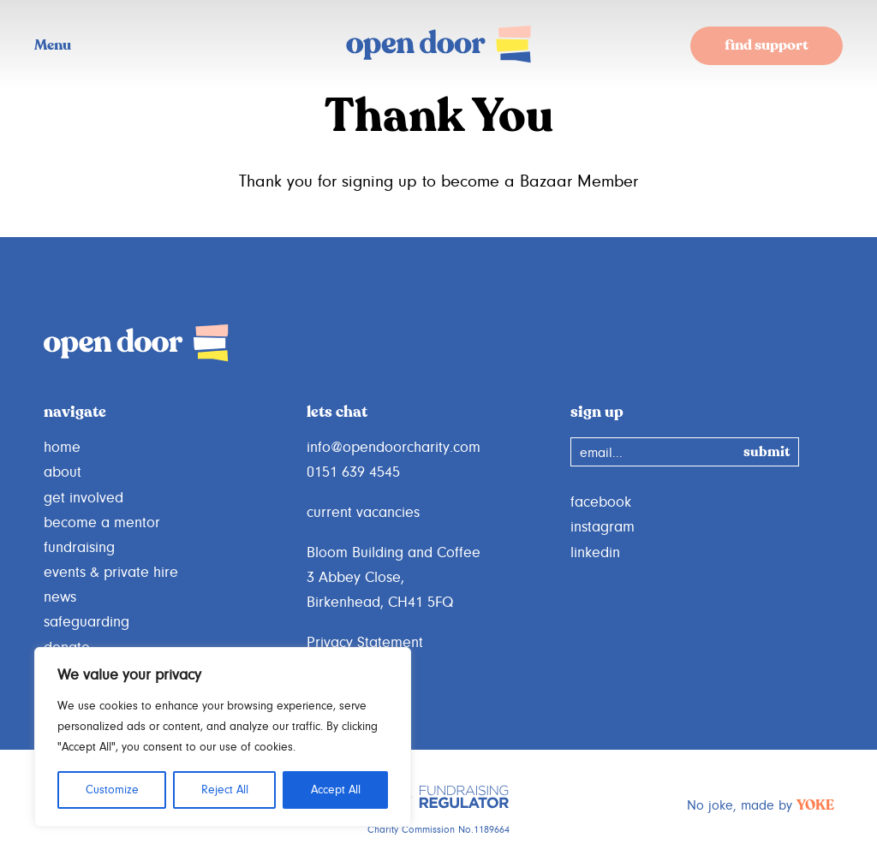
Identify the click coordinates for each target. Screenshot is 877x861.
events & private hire (111, 572)
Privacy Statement (365, 642)
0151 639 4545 (353, 472)
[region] (222, 737)
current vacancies (363, 512)
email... (601, 452)
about (62, 472)
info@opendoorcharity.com (393, 447)
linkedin (595, 552)
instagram (602, 527)
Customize (112, 790)
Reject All (224, 790)
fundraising (79, 547)
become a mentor (102, 522)
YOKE (815, 806)
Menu (52, 46)
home (62, 447)
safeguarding (86, 622)
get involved (83, 498)
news (60, 597)
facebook (600, 502)
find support (766, 46)
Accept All (336, 790)
